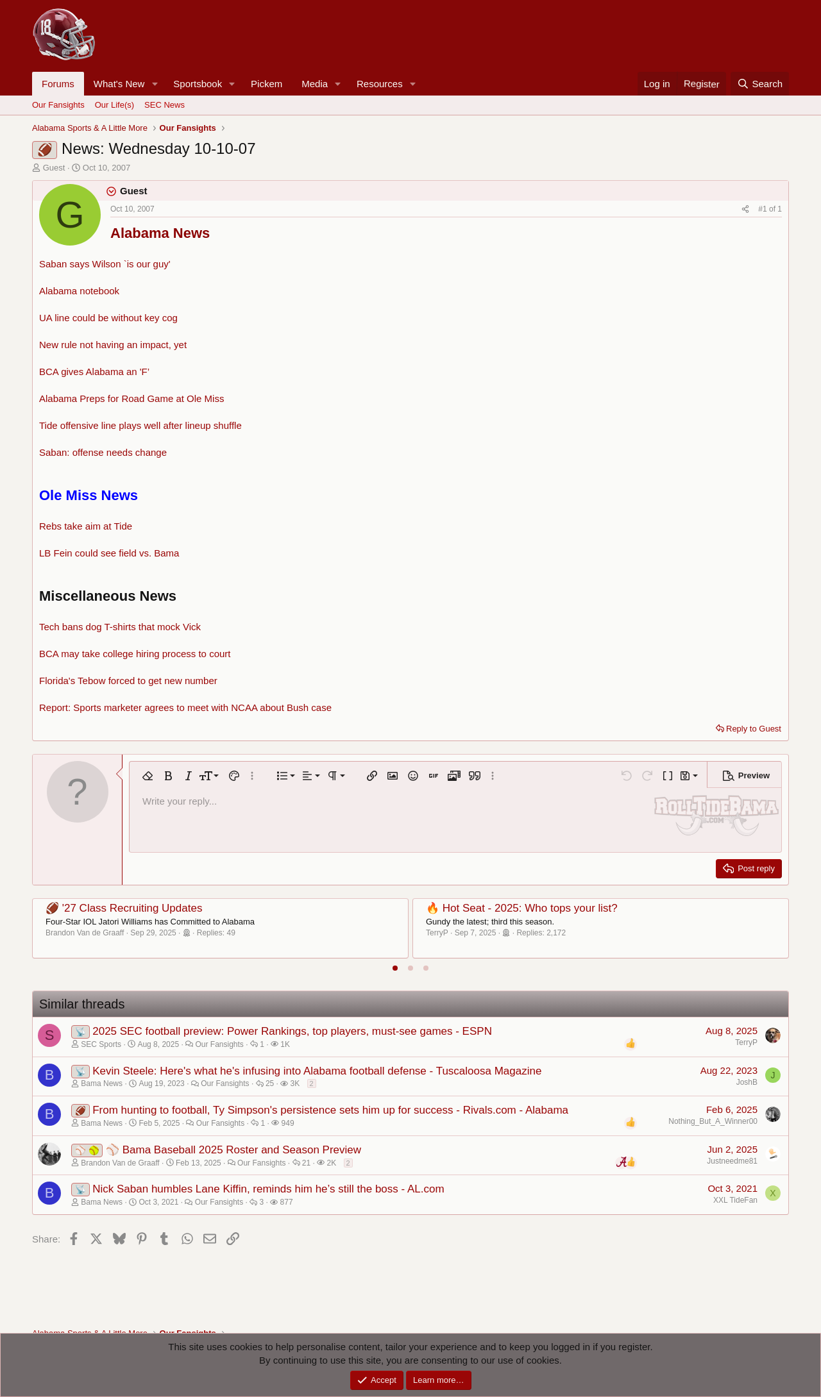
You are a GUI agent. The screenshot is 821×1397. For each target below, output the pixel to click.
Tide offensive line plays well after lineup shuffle (140, 425)
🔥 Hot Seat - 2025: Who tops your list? (522, 908)
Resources (380, 83)
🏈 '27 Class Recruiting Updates (124, 908)
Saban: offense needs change (103, 452)
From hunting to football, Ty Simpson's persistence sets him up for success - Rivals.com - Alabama (330, 1110)
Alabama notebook (79, 290)
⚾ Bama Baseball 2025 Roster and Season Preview (233, 1150)
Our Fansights (58, 105)
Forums (58, 83)
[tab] (395, 968)
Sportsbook (197, 83)
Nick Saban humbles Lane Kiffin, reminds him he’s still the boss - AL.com (268, 1189)
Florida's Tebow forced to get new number (128, 680)
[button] (155, 84)
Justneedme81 (732, 1161)
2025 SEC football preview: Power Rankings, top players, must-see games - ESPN (292, 1031)
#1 (763, 209)
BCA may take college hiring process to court (134, 653)
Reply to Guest (753, 728)
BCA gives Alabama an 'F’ (94, 371)
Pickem (266, 83)
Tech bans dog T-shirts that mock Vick (120, 626)
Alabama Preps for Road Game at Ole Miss (131, 398)
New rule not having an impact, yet (113, 344)
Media (314, 83)
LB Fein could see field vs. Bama (109, 553)
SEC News (164, 105)
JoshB (747, 1082)
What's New (119, 83)
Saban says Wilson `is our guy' (105, 263)
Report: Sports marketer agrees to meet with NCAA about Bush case (185, 707)
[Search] (760, 84)
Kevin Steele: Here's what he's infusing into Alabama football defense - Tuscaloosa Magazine (316, 1071)
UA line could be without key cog (108, 317)
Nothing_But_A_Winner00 (713, 1121)
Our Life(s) (114, 105)
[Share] (745, 209)
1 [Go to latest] (779, 209)
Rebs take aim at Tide (85, 526)
